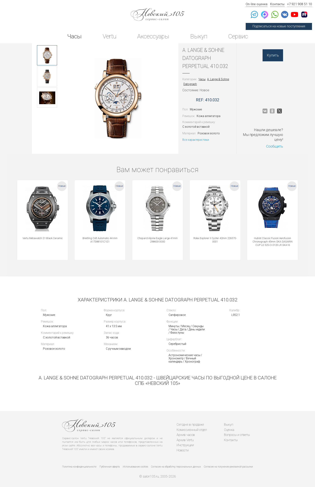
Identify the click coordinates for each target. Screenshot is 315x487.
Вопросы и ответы (237, 435)
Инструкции (185, 445)
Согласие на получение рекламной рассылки (228, 466)
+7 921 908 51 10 (299, 4)
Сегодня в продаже (190, 424)
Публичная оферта (109, 466)
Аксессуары (153, 36)
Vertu (109, 36)
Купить (273, 55)
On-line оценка (256, 4)
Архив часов (186, 435)
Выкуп (198, 36)
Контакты (277, 4)
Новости (183, 450)
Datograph (190, 84)
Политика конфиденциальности (79, 466)
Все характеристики (195, 139)
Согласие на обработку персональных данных (176, 466)
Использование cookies (135, 466)
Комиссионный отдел (192, 430)
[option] (47, 55)
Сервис (238, 36)
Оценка (229, 430)
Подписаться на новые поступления (279, 26)
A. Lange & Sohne (218, 79)
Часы (74, 36)
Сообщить (274, 146)
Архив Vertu (185, 440)
